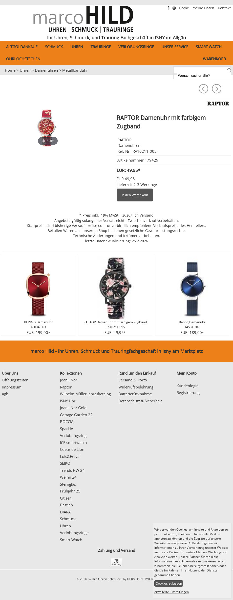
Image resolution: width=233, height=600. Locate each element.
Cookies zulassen (169, 583)
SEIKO (65, 463)
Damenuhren (46, 70)
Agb (5, 393)
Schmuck (54, 46)
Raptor (66, 386)
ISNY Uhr (67, 400)
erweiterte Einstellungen (171, 592)
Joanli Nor (68, 379)
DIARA (65, 511)
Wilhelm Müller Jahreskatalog (85, 393)
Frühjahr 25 (70, 490)
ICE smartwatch (73, 442)
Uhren (76, 46)
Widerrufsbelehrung (135, 386)
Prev (7, 75)
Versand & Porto (132, 379)
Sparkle (66, 428)
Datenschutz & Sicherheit (140, 400)
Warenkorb (214, 58)
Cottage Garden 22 (76, 414)
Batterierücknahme (135, 393)
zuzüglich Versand (138, 215)
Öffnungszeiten (15, 379)
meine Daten (204, 8)
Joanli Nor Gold (73, 407)
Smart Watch (209, 46)
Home (184, 8)
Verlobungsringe (136, 46)
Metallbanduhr (75, 70)
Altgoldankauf (21, 46)
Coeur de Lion (72, 449)
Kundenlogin (188, 385)
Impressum (12, 386)
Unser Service (174, 46)
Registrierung (188, 392)
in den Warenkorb (135, 195)
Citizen (66, 498)
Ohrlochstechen (23, 58)
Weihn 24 (68, 477)
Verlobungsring (73, 435)
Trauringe (101, 46)
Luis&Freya (69, 456)
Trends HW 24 (72, 470)
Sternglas (68, 484)
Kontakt (224, 8)
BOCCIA (66, 421)
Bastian (66, 504)
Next (227, 75)
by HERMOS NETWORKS (140, 579)
